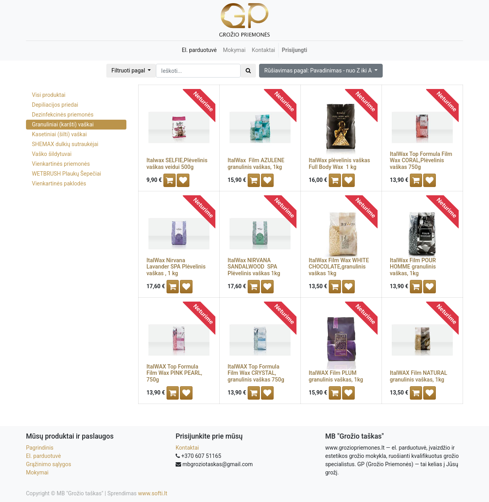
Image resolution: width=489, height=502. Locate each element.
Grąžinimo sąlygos (48, 464)
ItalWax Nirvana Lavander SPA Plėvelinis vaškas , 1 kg (176, 267)
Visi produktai (48, 95)
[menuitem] (199, 50)
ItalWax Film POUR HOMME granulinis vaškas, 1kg (413, 267)
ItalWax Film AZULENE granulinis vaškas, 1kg (256, 163)
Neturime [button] (203, 101)
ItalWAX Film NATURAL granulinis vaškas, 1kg (418, 376)
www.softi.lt (152, 493)
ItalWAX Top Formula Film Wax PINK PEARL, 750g (174, 373)
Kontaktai (187, 448)
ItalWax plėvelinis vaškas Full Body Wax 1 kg (339, 163)
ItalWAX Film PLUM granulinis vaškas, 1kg (336, 376)
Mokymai (37, 472)
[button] (321, 71)
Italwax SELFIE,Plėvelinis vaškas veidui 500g (176, 163)
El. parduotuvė (43, 456)
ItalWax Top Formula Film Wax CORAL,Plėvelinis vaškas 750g (421, 160)
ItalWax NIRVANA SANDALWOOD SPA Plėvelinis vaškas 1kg (254, 267)
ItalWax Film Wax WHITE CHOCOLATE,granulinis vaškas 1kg (339, 267)
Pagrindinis (40, 448)
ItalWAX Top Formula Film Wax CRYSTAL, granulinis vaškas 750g (256, 373)
